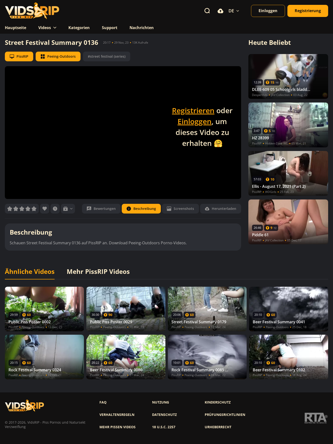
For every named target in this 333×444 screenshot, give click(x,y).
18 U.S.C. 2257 (163, 427)
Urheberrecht (218, 427)
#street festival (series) (106, 56)
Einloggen (194, 121)
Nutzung (160, 402)
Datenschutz (164, 414)
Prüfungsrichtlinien (225, 414)
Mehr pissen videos (117, 427)
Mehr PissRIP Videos (98, 272)
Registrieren (193, 110)
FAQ (102, 402)
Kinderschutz (218, 402)
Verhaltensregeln (116, 414)
